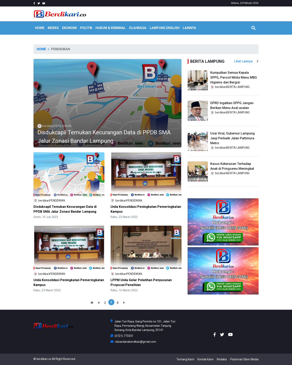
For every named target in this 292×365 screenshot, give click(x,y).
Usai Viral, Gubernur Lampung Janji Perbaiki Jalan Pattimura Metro (232, 138)
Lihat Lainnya (246, 61)
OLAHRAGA (137, 28)
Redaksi (222, 359)
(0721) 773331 (122, 335)
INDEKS (53, 28)
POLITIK (86, 28)
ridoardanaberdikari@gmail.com (133, 341)
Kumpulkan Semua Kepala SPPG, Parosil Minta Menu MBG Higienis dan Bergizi (233, 77)
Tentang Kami (185, 359)
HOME (39, 28)
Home (41, 49)
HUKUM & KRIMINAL (111, 28)
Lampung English (164, 28)
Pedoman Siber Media (244, 359)
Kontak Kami (206, 359)
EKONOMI (69, 28)
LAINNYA (189, 28)
